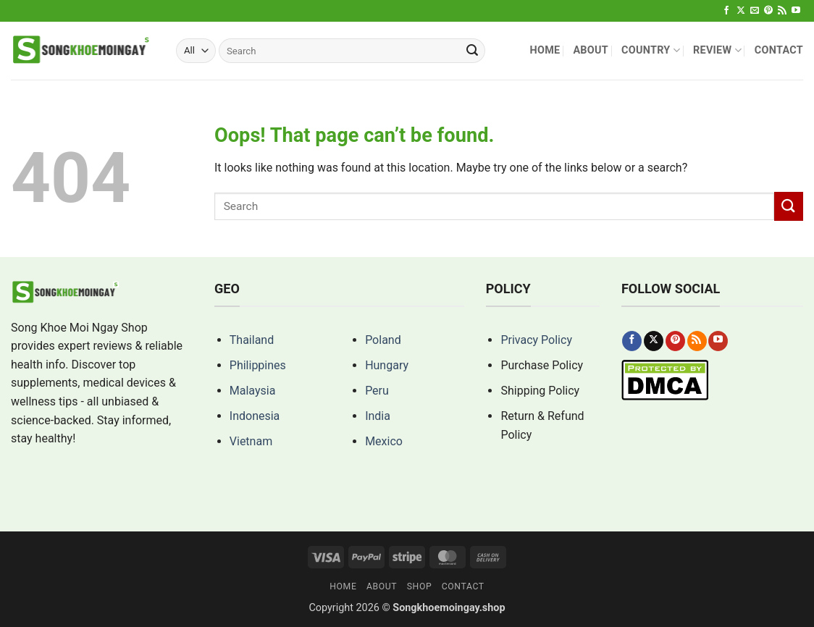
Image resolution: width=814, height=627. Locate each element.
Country (650, 50)
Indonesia (255, 416)
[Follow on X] (741, 11)
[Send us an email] (754, 11)
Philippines (258, 365)
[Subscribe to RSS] (782, 11)
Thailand (252, 340)
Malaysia (253, 390)
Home (544, 50)
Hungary (386, 365)
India (377, 416)
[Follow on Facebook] (726, 11)
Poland (383, 340)
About (590, 50)
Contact (779, 50)
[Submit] (472, 50)
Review (717, 50)
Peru (377, 390)
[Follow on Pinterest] (768, 11)
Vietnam (251, 441)
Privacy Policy (536, 340)
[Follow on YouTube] (796, 11)
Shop (419, 586)
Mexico (384, 441)
